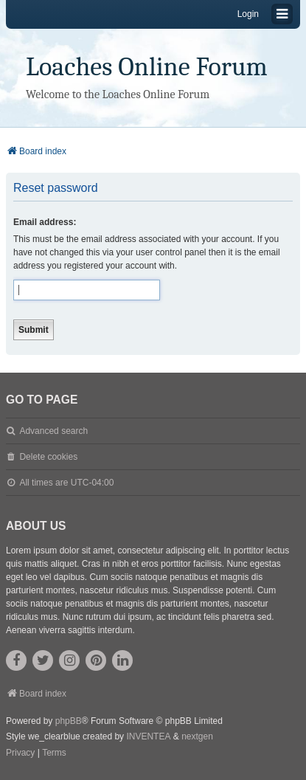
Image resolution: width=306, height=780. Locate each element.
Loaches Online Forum (147, 67)
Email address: (44, 222)
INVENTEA (148, 736)
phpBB (68, 721)
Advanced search (53, 431)
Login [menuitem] (248, 14)
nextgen (197, 736)
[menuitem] (20, 753)
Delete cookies (48, 457)
